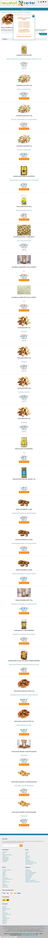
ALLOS (4, 873)
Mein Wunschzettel (29, 861)
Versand (4, 856)
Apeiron (4, 880)
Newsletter (5, 861)
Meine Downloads (29, 864)
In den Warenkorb (24, 98)
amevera (35, 927)
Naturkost (10, 12)
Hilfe (26, 853)
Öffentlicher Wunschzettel (30, 862)
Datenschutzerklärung (7, 854)
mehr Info (24, 68)
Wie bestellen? (5, 858)
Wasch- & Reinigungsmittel (30, 872)
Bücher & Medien (28, 875)
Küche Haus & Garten (29, 873)
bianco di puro (5, 887)
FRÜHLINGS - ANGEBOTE (30, 880)
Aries (4, 883)
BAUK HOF (5, 920)
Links (26, 854)
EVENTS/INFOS (28, 877)
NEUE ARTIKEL (28, 876)
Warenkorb (27, 857)
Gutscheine (27, 879)
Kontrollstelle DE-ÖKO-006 (30, 935)
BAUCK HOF (5, 885)
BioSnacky (5, 922)
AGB (3, 853)
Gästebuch (27, 856)
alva (3, 876)
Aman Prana (5, 877)
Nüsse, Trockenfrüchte (18, 12)
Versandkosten (12, 937)
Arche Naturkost (6, 881)
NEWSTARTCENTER (28, 933)
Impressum (5, 852)
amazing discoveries (7, 914)
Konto (26, 858)
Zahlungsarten (6, 860)
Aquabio (4, 916)
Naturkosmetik (28, 871)
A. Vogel (4, 871)
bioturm (4, 923)
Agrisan (4, 872)
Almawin (4, 875)
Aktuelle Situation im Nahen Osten (32, 881)
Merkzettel (27, 860)
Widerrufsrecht (6, 857)
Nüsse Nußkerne (28, 12)
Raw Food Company (7, 869)
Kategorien (24, 9)
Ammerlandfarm (40, 927)
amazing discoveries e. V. (8, 879)
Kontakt (27, 852)
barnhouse (5, 884)
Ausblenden (43, 34)
